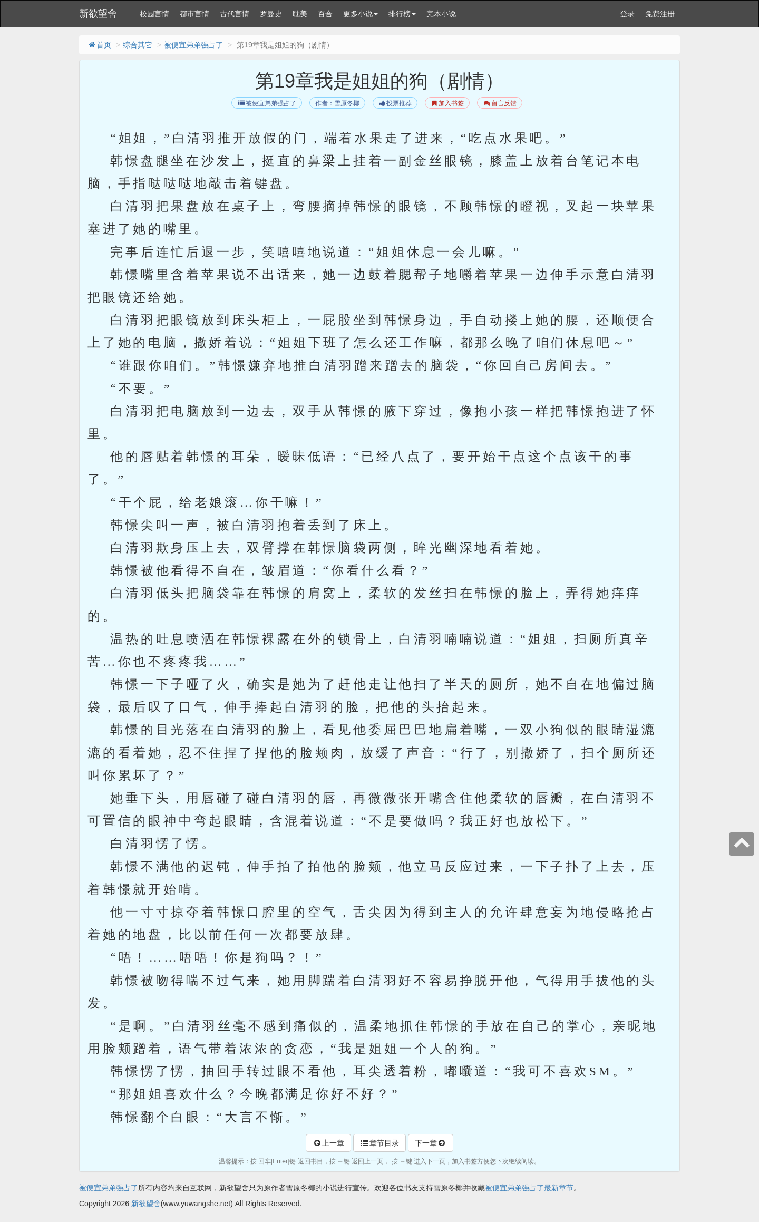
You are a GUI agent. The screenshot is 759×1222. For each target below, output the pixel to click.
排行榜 (402, 13)
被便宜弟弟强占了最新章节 (529, 1188)
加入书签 (447, 103)
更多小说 (360, 13)
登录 (627, 13)
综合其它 (137, 45)
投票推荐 (395, 103)
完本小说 (441, 13)
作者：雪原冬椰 (337, 103)
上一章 (328, 1143)
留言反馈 (499, 103)
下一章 (430, 1143)
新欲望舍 (98, 13)
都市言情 (194, 13)
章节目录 (379, 1143)
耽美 (300, 13)
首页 (99, 45)
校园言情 (154, 13)
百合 (325, 13)
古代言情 (234, 13)
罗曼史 (271, 13)
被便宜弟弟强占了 (193, 45)
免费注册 (660, 13)
